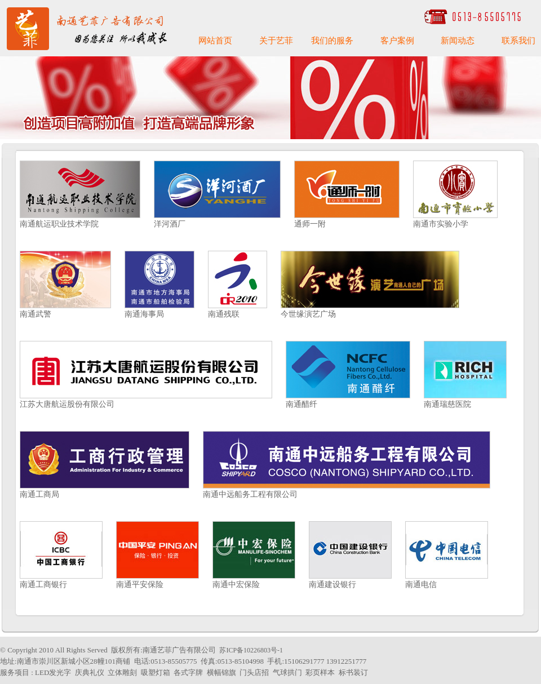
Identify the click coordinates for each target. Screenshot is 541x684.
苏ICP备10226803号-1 (251, 650)
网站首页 (215, 40)
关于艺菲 (276, 40)
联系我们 (518, 40)
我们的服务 (332, 40)
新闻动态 (458, 40)
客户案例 (397, 40)
